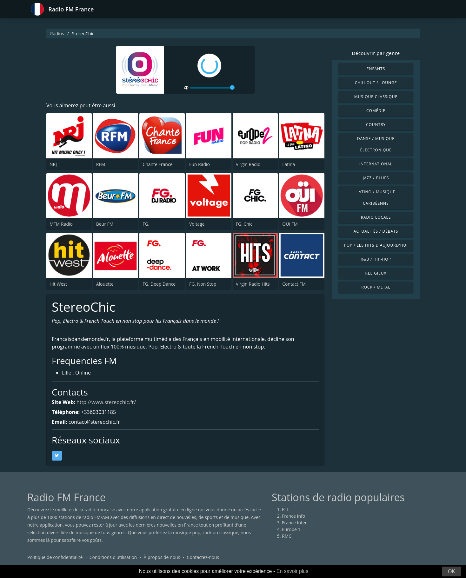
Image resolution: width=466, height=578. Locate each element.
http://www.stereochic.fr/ (106, 402)
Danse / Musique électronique (376, 144)
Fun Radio (199, 164)
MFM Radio (61, 224)
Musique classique (375, 96)
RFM (100, 164)
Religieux (376, 273)
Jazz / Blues (376, 178)
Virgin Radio (248, 164)
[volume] (212, 88)
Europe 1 (291, 529)
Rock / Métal (375, 287)
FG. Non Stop (202, 284)
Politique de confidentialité (55, 557)
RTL (286, 509)
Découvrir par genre (376, 53)
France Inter (294, 523)
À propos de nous (161, 557)
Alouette (105, 284)
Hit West (58, 284)
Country (376, 124)
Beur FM (105, 224)
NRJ (53, 164)
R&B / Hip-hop (376, 259)
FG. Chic (244, 224)
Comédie (375, 110)
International (375, 164)
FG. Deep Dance (159, 284)
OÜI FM (289, 224)
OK (451, 571)
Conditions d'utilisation (113, 557)
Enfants (376, 68)
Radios (57, 33)
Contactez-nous (203, 557)
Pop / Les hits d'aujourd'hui (376, 245)
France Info (293, 516)
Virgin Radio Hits (253, 284)
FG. (146, 224)
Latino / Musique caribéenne (375, 197)
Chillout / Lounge (376, 82)
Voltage (197, 224)
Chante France (157, 164)
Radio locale (376, 217)
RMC (286, 536)
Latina (288, 164)
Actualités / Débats (376, 231)
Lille (66, 372)
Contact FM (294, 284)
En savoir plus (292, 571)
